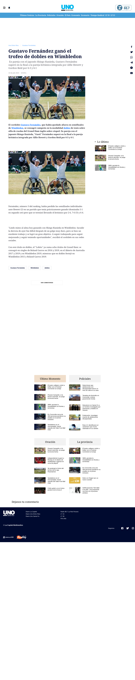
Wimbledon (17, 128)
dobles (67, 128)
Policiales (51, 15)
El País (67, 15)
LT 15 (113, 15)
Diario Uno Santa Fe (32, 516)
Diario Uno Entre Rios (33, 514)
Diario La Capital (31, 511)
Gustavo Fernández (29, 45)
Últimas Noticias (27, 15)
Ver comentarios (47, 282)
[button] (4, 8)
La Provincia (40, 15)
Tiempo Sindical (97, 15)
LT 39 (107, 15)
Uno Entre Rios (13, 45)
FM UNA (63, 518)
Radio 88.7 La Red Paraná (69, 511)
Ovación (60, 15)
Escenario (85, 15)
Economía (75, 15)
